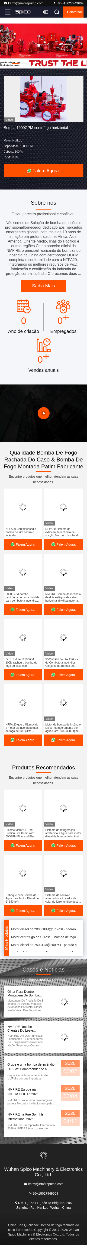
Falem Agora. (43, 170)
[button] (15, 63)
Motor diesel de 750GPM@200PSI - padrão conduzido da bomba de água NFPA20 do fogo (46, 945)
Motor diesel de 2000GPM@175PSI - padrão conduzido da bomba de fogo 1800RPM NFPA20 (46, 930)
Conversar (74, 12)
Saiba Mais (43, 285)
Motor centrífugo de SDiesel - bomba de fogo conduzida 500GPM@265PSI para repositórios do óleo (46, 938)
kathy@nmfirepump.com (23, 3)
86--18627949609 (68, 3)
